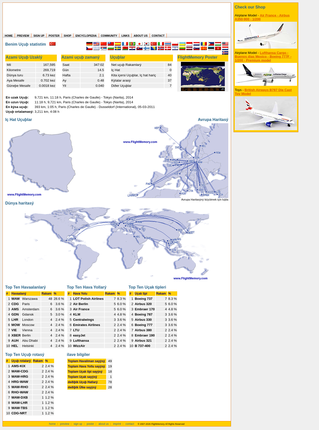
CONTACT (158, 35)
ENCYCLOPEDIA (86, 35)
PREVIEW (23, 35)
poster (90, 423)
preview (64, 423)
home (52, 423)
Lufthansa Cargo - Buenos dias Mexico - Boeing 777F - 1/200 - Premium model (263, 56)
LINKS (125, 35)
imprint (117, 423)
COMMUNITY (109, 35)
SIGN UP (38, 35)
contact (130, 423)
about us (103, 423)
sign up (78, 423)
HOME (9, 35)
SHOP (67, 35)
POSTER (54, 35)
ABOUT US (141, 35)
